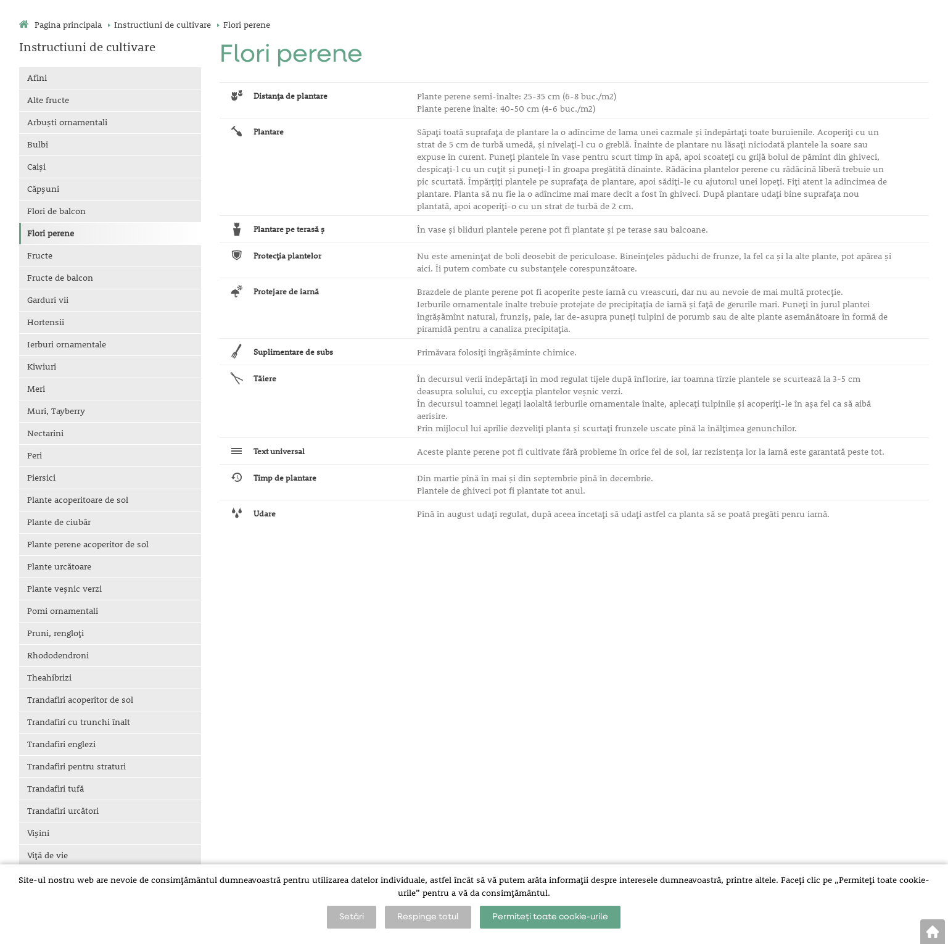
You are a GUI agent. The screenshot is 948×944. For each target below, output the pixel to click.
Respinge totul (428, 917)
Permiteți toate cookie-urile (550, 917)
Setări (351, 917)
